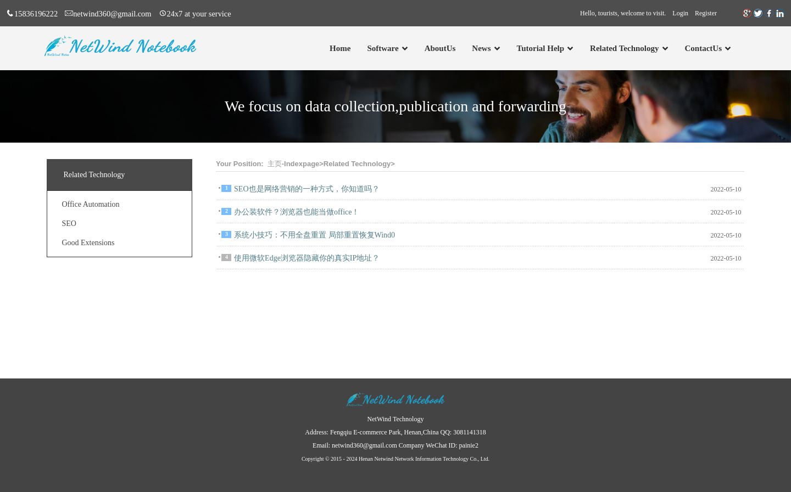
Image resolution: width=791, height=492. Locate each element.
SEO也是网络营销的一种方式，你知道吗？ (306, 189)
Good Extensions (88, 243)
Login (680, 13)
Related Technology (357, 164)
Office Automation (90, 204)
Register (706, 13)
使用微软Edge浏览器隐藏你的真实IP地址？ (307, 258)
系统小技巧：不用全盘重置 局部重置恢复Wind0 (314, 235)
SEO (69, 223)
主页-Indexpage (294, 164)
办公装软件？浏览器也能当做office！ (296, 212)
